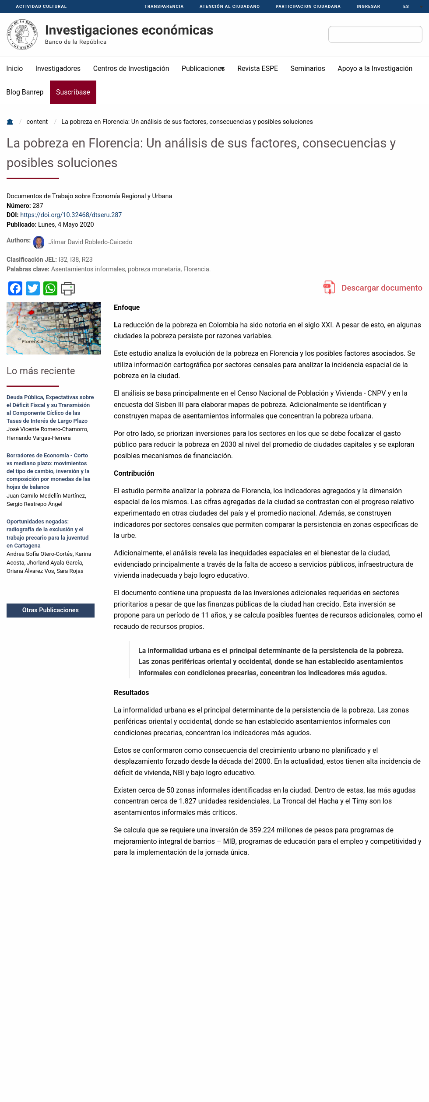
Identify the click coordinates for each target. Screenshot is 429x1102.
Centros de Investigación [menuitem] (131, 68)
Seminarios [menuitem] (308, 68)
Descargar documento (381, 288)
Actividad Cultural (41, 6)
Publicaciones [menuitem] (201, 72)
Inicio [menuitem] (14, 68)
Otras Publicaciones (50, 610)
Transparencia (164, 6)
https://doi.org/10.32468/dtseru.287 (71, 215)
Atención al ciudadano (230, 6)
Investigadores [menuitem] (58, 68)
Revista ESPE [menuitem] (257, 68)
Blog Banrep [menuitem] (24, 92)
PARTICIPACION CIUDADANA (308, 6)
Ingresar (368, 6)
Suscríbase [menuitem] (73, 92)
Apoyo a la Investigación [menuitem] (375, 68)
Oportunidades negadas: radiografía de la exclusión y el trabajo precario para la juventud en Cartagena (47, 533)
